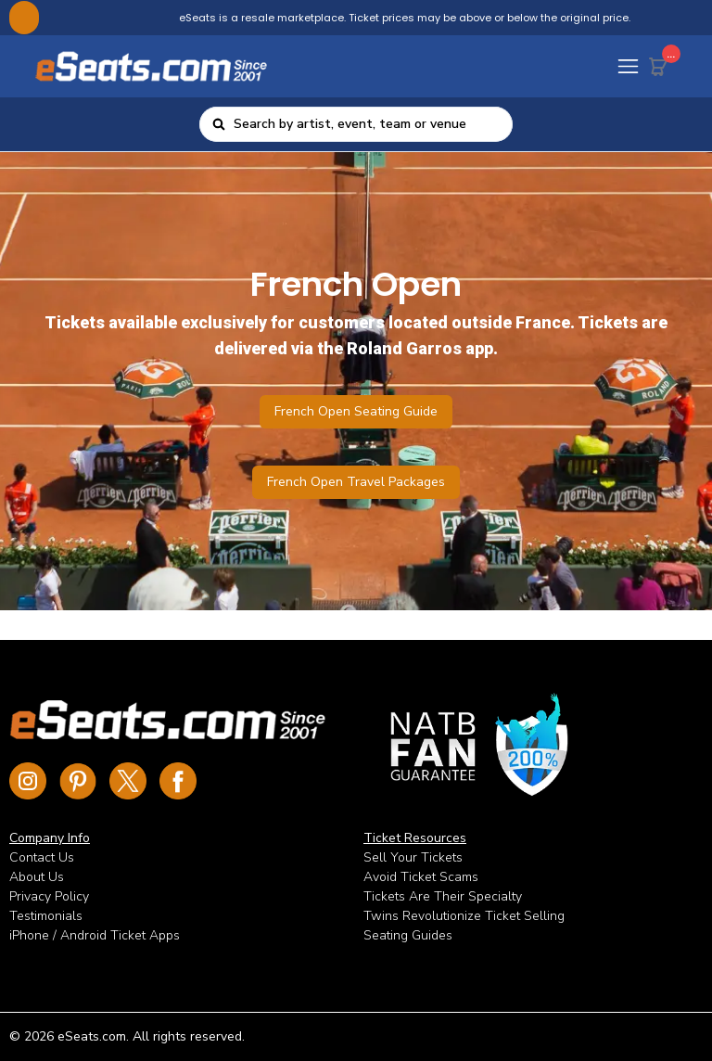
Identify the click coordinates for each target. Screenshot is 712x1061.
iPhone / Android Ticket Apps (94, 935)
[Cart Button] (662, 63)
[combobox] (367, 124)
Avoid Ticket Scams (420, 877)
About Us (36, 877)
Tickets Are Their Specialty (442, 896)
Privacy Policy (49, 896)
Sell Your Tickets (413, 857)
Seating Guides (407, 935)
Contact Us (41, 857)
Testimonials (46, 916)
